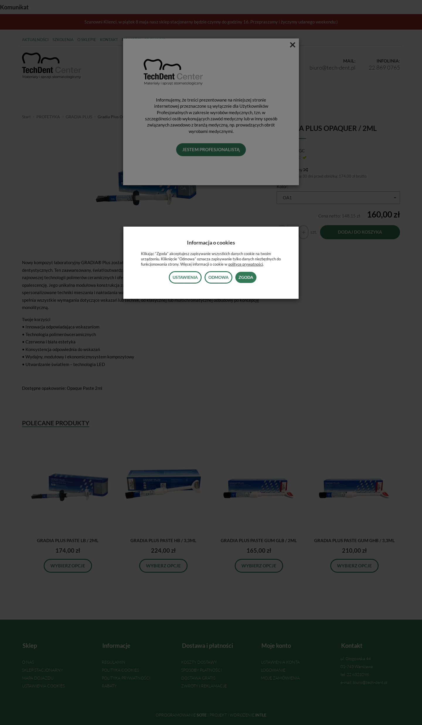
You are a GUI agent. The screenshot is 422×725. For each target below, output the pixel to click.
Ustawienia (185, 277)
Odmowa (218, 277)
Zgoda (246, 277)
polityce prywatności (245, 264)
